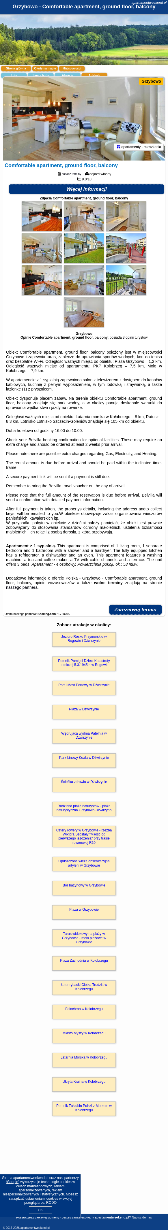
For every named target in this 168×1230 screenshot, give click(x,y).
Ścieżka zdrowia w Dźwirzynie (84, 782)
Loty (14, 75)
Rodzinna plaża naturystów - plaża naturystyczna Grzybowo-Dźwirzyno (84, 808)
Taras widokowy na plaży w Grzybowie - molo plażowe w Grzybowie (84, 938)
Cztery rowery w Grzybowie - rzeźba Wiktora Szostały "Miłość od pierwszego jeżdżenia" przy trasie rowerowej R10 (84, 836)
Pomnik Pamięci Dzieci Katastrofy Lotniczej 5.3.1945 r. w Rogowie (84, 663)
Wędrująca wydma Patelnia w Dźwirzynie (84, 735)
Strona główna (16, 68)
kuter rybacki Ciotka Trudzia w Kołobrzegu (84, 987)
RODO (51, 1203)
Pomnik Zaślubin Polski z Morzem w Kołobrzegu (84, 1108)
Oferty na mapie (45, 68)
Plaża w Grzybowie (84, 910)
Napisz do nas (142, 1217)
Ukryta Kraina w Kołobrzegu (84, 1082)
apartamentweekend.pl (149, 3)
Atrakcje (67, 75)
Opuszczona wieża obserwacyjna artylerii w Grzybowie (83, 863)
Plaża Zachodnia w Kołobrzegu (84, 961)
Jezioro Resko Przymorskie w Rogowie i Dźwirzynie (84, 639)
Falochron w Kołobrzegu (83, 1009)
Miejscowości (72, 68)
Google (12, 1182)
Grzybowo (151, 81)
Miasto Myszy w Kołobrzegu (84, 1033)
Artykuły (94, 75)
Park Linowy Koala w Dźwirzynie (84, 758)
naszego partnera (22, 587)
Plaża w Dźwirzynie (84, 709)
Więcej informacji (86, 189)
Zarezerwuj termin (136, 609)
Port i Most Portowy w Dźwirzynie (83, 685)
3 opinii (128, 337)
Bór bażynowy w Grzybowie (84, 885)
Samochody (41, 75)
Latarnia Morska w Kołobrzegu (84, 1057)
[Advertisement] (84, 1173)
